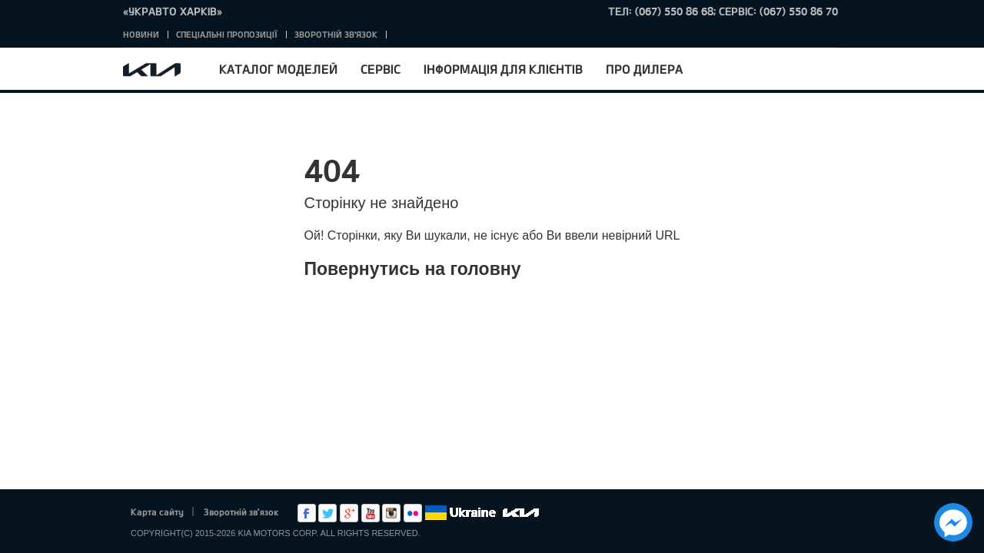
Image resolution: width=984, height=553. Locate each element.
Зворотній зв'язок (335, 34)
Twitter (327, 513)
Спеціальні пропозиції (227, 34)
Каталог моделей (278, 68)
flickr (413, 513)
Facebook (307, 513)
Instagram (391, 513)
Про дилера (644, 68)
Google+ (349, 513)
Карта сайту (157, 511)
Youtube (370, 513)
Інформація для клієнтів (503, 68)
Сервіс (381, 68)
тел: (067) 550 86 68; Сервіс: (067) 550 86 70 (723, 11)
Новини (141, 34)
